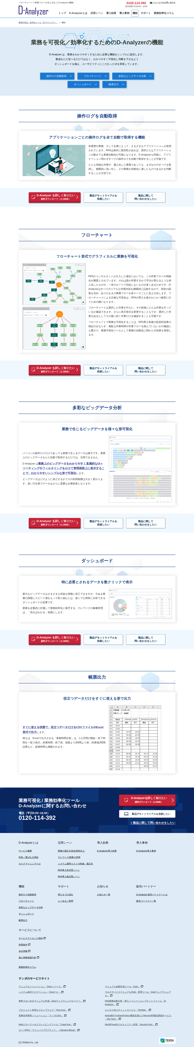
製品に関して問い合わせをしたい (145, 197)
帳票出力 (114, 84)
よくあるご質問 (65, 901)
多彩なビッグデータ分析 (132, 76)
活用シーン (96, 13)
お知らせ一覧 (103, 894)
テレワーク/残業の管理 (69, 857)
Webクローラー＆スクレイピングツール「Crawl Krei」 (46, 1024)
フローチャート (92, 76)
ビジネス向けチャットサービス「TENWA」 (126, 1010)
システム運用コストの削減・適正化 (75, 863)
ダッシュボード (82, 84)
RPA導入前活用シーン (69, 870)
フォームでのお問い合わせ (164, 2)
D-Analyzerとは (78, 13)
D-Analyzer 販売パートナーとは (151, 894)
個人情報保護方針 (27, 957)
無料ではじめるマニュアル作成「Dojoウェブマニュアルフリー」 (50, 1001)
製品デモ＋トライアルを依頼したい (103, 197)
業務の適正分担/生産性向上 (71, 851)
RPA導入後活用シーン (69, 876)
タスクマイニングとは (30, 863)
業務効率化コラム (164, 13)
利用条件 (23, 944)
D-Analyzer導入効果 (107, 851)
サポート (146, 13)
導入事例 (124, 13)
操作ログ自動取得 (56, 76)
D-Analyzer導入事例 (146, 851)
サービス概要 (25, 851)
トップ (62, 13)
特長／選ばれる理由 (28, 857)
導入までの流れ (65, 894)
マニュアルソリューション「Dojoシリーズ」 (41, 986)
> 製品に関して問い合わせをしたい (153, 822)
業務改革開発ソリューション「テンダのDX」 (41, 1015)
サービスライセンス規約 (31, 938)
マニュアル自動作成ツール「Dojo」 (122, 986)
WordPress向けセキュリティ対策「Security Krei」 (129, 1024)
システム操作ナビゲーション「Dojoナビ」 (40, 992)
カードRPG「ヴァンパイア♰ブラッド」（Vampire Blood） (48, 1030)
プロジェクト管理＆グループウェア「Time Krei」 (43, 1010)
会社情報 (23, 951)
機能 (135, 13)
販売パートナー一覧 (146, 901)
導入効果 (111, 13)
